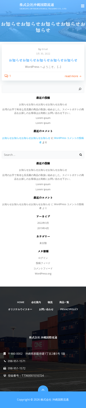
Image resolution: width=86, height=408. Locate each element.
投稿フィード (43, 263)
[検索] (80, 89)
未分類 (43, 243)
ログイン (43, 257)
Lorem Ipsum (43, 123)
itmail (45, 49)
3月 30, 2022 (43, 53)
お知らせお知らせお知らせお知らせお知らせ (43, 104)
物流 (50, 302)
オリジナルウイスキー (20, 309)
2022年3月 (43, 222)
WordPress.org (43, 273)
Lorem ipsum (43, 118)
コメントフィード (43, 268)
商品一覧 (64, 302)
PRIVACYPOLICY (69, 309)
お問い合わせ (46, 309)
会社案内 (36, 302)
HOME (20, 302)
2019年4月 (43, 228)
